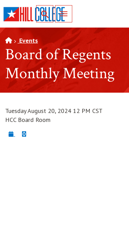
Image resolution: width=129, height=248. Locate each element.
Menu (61, 13)
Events (28, 40)
